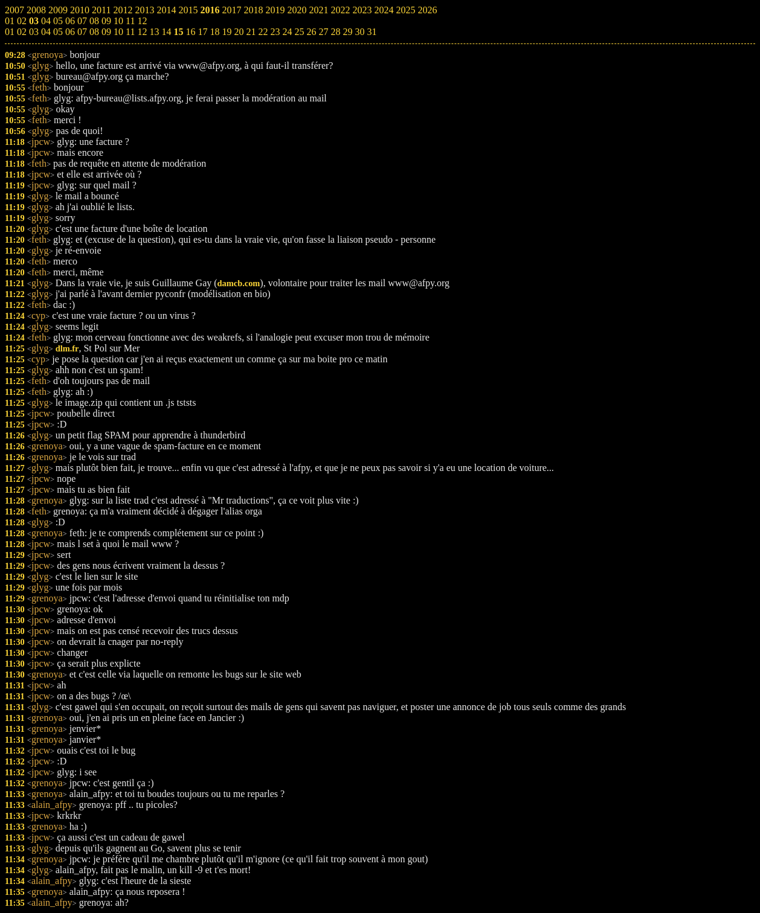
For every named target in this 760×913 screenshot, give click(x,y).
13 (154, 32)
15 (178, 32)
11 (130, 32)
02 (22, 32)
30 (359, 32)
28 (335, 32)
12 (142, 32)
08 (94, 32)
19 (226, 32)
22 (263, 32)
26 (311, 32)
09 (106, 32)
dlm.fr (67, 348)
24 (287, 32)
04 (46, 32)
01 (9, 32)
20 (238, 32)
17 (202, 32)
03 (34, 32)
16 (190, 32)
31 (371, 32)
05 (58, 32)
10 (118, 32)
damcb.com (238, 283)
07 (82, 32)
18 (214, 32)
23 (275, 32)
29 (347, 32)
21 (251, 32)
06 (70, 32)
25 (299, 32)
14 (166, 32)
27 (323, 32)
